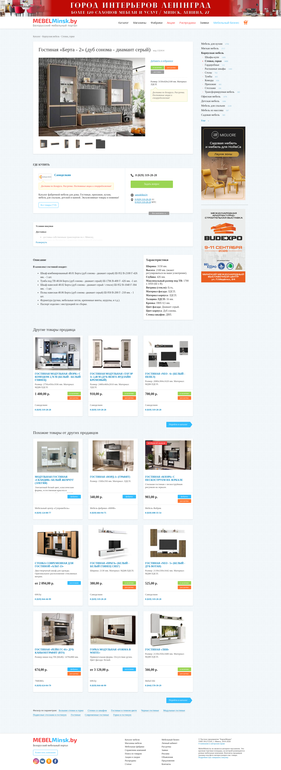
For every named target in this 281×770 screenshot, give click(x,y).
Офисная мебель (211, 96)
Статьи (128, 764)
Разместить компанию (45, 752)
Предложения (168, 760)
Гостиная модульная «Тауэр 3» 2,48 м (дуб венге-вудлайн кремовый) (111, 376)
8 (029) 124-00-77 (43, 512)
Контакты (166, 764)
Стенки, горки (67, 36)
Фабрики (156, 22)
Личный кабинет (169, 743)
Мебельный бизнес (226, 22)
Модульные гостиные (174, 710)
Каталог (123, 22)
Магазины (139, 22)
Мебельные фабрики (134, 746)
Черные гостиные (150, 710)
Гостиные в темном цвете (124, 710)
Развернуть (41, 242)
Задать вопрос (152, 184)
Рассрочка (166, 746)
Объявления (167, 757)
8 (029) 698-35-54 (153, 512)
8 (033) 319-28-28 (143, 202)
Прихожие (210, 84)
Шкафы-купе (212, 57)
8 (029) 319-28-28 (144, 175)
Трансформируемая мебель (220, 92)
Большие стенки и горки (71, 710)
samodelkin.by (141, 194)
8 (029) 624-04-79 (43, 685)
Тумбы (208, 76)
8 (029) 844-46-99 (43, 599)
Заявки (204, 22)
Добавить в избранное (162, 61)
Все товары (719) (49, 205)
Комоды (209, 80)
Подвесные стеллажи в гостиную (50, 714)
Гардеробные (212, 65)
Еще (205, 120)
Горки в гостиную (122, 714)
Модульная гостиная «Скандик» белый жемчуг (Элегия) (54, 479)
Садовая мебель (210, 114)
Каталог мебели (132, 739)
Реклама (165, 753)
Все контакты (159, 213)
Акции (171, 22)
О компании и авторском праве (211, 743)
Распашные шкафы (215, 68)
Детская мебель (210, 101)
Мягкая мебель (210, 48)
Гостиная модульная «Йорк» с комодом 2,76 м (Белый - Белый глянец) (58, 376)
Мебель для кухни (212, 43)
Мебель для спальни (213, 105)
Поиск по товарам (133, 753)
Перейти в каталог (178, 424)
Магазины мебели (133, 743)
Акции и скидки (132, 757)
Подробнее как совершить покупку (213, 757)
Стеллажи (210, 88)
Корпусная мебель (50, 36)
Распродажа (187, 22)
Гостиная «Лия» (157, 649)
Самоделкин (62, 175)
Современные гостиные (97, 714)
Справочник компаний (135, 750)
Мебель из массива (212, 110)
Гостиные (75, 714)
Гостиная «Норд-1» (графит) (110, 476)
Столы (208, 72)
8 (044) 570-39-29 (153, 685)
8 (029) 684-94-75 (98, 512)
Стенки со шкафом (97, 710)
